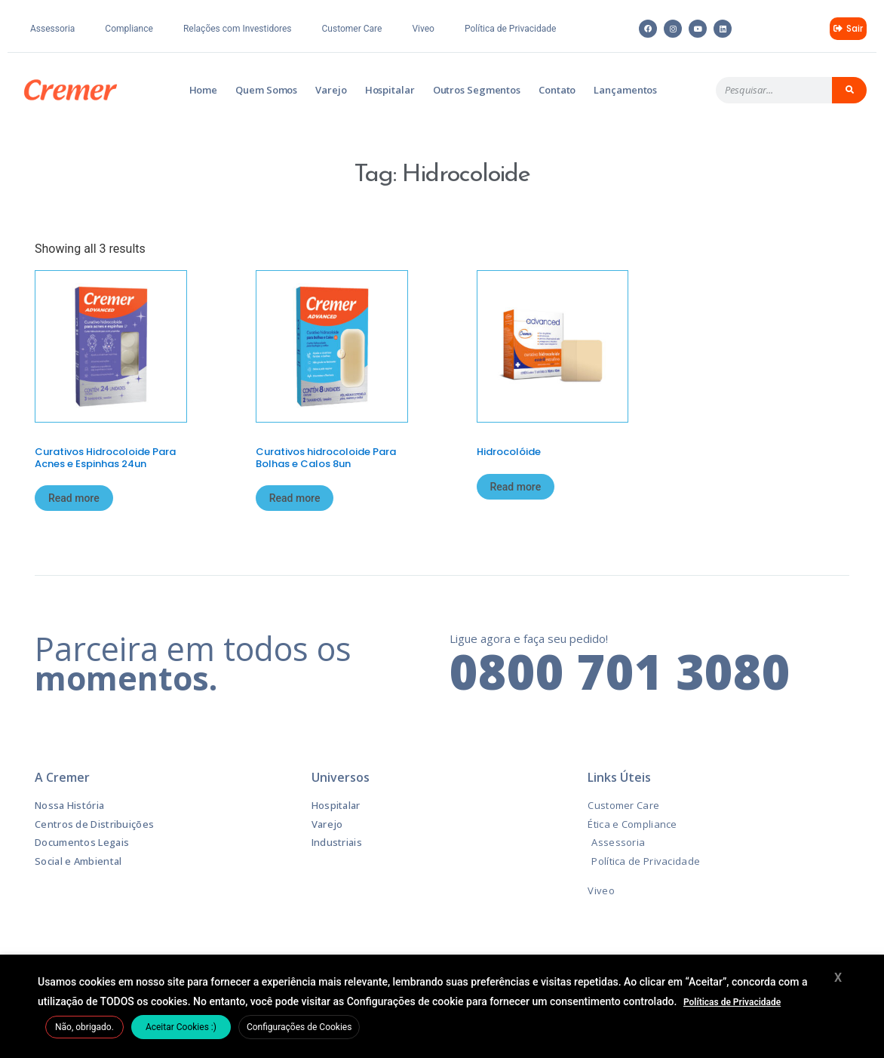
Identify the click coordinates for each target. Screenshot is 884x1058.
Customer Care (352, 28)
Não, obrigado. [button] (84, 1027)
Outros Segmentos (476, 90)
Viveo (423, 28)
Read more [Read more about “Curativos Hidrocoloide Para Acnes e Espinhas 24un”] (74, 498)
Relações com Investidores (237, 28)
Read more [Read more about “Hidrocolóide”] (516, 487)
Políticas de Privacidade (732, 1002)
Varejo (330, 90)
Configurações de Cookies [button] (299, 1027)
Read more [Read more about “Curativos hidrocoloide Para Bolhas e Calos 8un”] (295, 498)
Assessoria (52, 28)
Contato (557, 90)
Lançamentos (625, 90)
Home (203, 90)
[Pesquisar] (849, 90)
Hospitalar (390, 90)
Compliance (129, 28)
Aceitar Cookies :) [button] (181, 1027)
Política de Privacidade (510, 28)
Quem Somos (266, 90)
